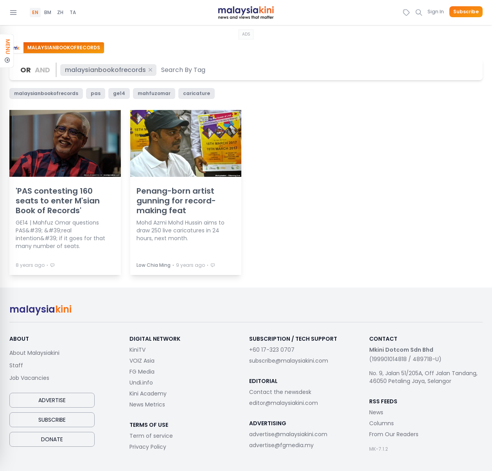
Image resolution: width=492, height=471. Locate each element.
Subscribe (466, 12)
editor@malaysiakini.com (283, 403)
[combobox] (183, 70)
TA (73, 12)
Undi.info (141, 383)
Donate (52, 439)
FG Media (141, 372)
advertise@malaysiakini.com (288, 434)
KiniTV (137, 350)
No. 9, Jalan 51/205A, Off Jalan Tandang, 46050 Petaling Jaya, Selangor (423, 377)
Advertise (52, 400)
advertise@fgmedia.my (281, 445)
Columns (381, 423)
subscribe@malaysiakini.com (288, 361)
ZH (60, 12)
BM (47, 12)
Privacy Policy (147, 447)
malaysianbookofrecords (109, 69)
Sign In (435, 11)
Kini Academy (148, 393)
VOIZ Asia (141, 361)
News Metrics (147, 404)
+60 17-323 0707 (271, 350)
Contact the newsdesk (280, 392)
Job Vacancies (29, 378)
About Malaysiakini (34, 353)
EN (35, 12)
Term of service (151, 436)
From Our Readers (393, 434)
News (376, 412)
